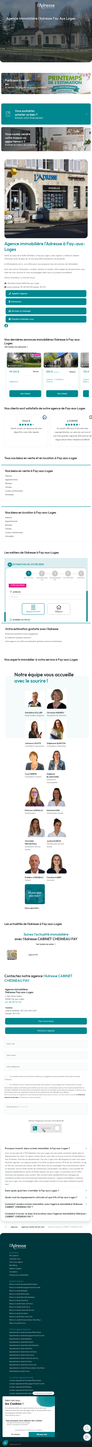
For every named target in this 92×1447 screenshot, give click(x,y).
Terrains (8, 487)
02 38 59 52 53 (13, 1002)
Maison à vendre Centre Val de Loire (21, 1310)
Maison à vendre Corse (17, 1323)
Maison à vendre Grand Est (18, 1300)
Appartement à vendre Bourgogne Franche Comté (26, 1336)
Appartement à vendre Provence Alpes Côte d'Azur (27, 1368)
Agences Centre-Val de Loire (32, 1227)
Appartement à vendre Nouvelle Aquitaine (24, 1345)
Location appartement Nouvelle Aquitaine (24, 1393)
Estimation (15, 301)
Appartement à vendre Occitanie (20, 1362)
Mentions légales (46, 1030)
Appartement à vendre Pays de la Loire (22, 1365)
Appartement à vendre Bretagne (20, 1339)
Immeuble (9, 494)
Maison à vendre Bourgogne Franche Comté (24, 1287)
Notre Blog (13, 1265)
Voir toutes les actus (46, 944)
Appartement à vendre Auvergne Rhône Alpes (25, 1332)
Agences (14, 1227)
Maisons (8, 476)
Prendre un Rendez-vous (21, 319)
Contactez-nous (15, 1259)
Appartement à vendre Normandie (21, 1342)
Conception (13, 1272)
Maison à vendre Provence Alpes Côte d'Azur (25, 1320)
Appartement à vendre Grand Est (20, 1349)
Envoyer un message (19, 311)
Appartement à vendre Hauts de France (23, 1352)
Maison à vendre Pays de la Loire (20, 1317)
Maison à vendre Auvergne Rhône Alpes (23, 1284)
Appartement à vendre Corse (19, 1371)
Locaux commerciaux (14, 491)
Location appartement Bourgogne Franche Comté (26, 1384)
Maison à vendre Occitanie (18, 1313)
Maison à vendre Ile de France (19, 1307)
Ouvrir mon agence (16, 1262)
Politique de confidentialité (18, 1275)
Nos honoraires (46, 1021)
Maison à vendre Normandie (19, 1294)
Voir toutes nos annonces (16, 347)
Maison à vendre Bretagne (18, 1291)
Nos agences (14, 1256)
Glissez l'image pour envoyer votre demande (46, 1121)
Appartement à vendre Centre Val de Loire (23, 1358)
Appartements (11, 479)
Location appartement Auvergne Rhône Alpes (25, 1380)
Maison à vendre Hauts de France (21, 1304)
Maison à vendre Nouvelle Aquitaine (22, 1297)
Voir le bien (25, 393)
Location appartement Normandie (21, 1390)
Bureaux (8, 483)
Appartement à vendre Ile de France (21, 1355)
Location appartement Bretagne (20, 1387)
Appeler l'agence (18, 293)
